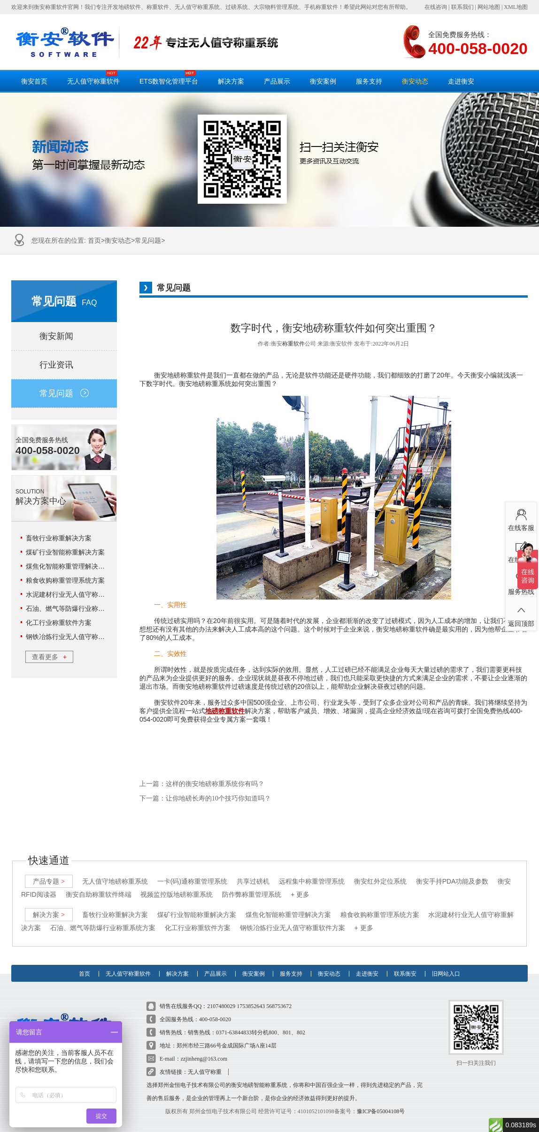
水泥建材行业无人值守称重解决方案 (78, 594)
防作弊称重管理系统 (251, 883)
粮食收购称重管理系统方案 (65, 580)
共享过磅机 (253, 870)
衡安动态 (415, 81)
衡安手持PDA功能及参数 (452, 870)
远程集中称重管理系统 (312, 870)
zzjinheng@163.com (204, 1048)
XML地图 (516, 7)
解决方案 (231, 81)
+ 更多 (300, 883)
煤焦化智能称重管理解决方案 (68, 566)
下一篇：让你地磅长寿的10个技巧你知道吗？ (205, 798)
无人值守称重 (205, 1061)
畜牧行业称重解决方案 (59, 538)
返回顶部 (521, 614)
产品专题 (49, 870)
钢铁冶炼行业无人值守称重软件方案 (78, 636)
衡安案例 (323, 81)
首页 (94, 240)
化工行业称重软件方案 (59, 622)
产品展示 (277, 81)
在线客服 (521, 518)
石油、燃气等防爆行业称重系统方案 (78, 608)
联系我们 (462, 7)
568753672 (279, 995)
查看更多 (49, 657)
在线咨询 (435, 7)
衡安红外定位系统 (380, 870)
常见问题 (148, 240)
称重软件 (293, 343)
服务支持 (369, 81)
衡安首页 (34, 81)
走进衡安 (461, 81)
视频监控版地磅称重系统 (176, 883)
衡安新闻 (64, 336)
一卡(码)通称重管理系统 (192, 870)
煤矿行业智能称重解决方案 (65, 552)
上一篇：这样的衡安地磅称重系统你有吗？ (201, 783)
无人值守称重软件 (93, 77)
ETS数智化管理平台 (168, 77)
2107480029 (221, 995)
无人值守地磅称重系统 (115, 870)
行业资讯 (64, 365)
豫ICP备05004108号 (381, 1100)
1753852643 (251, 995)
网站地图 (488, 7)
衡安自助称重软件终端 (98, 883)
